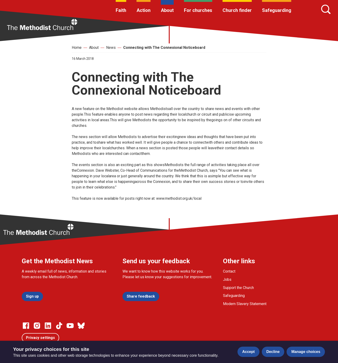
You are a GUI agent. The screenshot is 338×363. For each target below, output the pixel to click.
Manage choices (305, 352)
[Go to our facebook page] (26, 325)
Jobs (227, 279)
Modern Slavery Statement (244, 304)
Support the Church (238, 287)
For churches (198, 10)
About (167, 10)
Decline (273, 352)
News (111, 47)
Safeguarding (276, 10)
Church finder (237, 10)
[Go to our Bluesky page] (81, 325)
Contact (229, 271)
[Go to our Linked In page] (48, 325)
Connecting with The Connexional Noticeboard (164, 47)
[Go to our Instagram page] (37, 325)
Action (144, 10)
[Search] (326, 9)
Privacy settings (40, 337)
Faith (121, 10)
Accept (248, 352)
